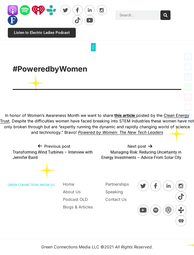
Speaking (114, 191)
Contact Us (116, 199)
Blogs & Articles (78, 206)
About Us (72, 191)
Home (68, 184)
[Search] (165, 15)
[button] (93, 47)
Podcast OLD (75, 199)
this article (125, 115)
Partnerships (117, 184)
